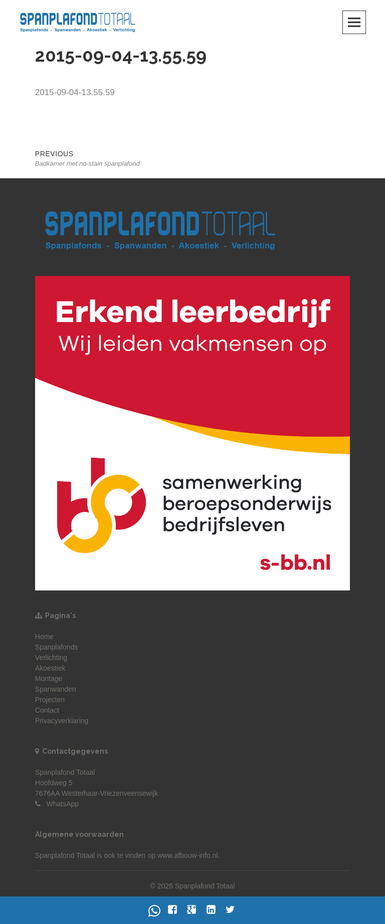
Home (44, 637)
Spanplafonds (56, 647)
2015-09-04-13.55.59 (75, 92)
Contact (47, 710)
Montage (48, 679)
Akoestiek (50, 668)
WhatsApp (62, 804)
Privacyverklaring (62, 721)
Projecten (50, 700)
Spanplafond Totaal (65, 855)
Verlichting (51, 658)
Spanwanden (55, 689)
